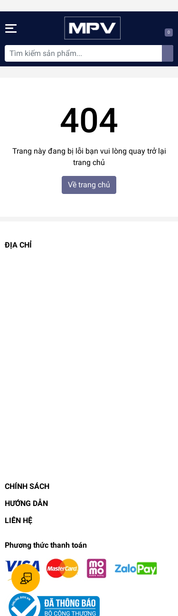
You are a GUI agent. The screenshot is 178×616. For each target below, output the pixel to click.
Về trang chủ (89, 184)
